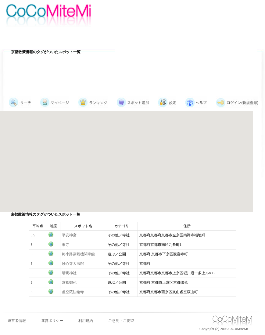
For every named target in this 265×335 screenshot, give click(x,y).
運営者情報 (17, 321)
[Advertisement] (178, 44)
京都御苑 (69, 282)
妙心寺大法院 (73, 263)
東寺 (65, 244)
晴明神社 (69, 273)
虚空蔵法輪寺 (73, 292)
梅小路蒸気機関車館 (78, 254)
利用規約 (85, 321)
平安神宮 (69, 235)
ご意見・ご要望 (121, 321)
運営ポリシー (52, 321)
